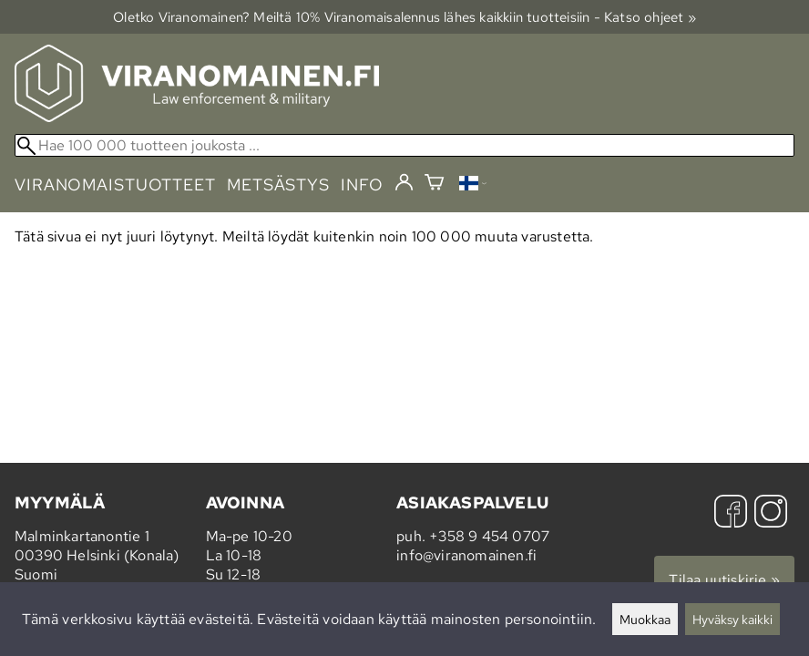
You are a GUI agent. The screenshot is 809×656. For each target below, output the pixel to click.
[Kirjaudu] (404, 183)
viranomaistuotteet (115, 184)
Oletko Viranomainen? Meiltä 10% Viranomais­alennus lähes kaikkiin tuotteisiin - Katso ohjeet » (404, 17)
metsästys (278, 184)
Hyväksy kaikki (732, 619)
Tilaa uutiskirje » (724, 579)
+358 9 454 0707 (489, 536)
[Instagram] (770, 513)
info (362, 184)
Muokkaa (645, 619)
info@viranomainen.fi (466, 555)
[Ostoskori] (434, 184)
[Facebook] (730, 513)
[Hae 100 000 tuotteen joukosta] (404, 145)
